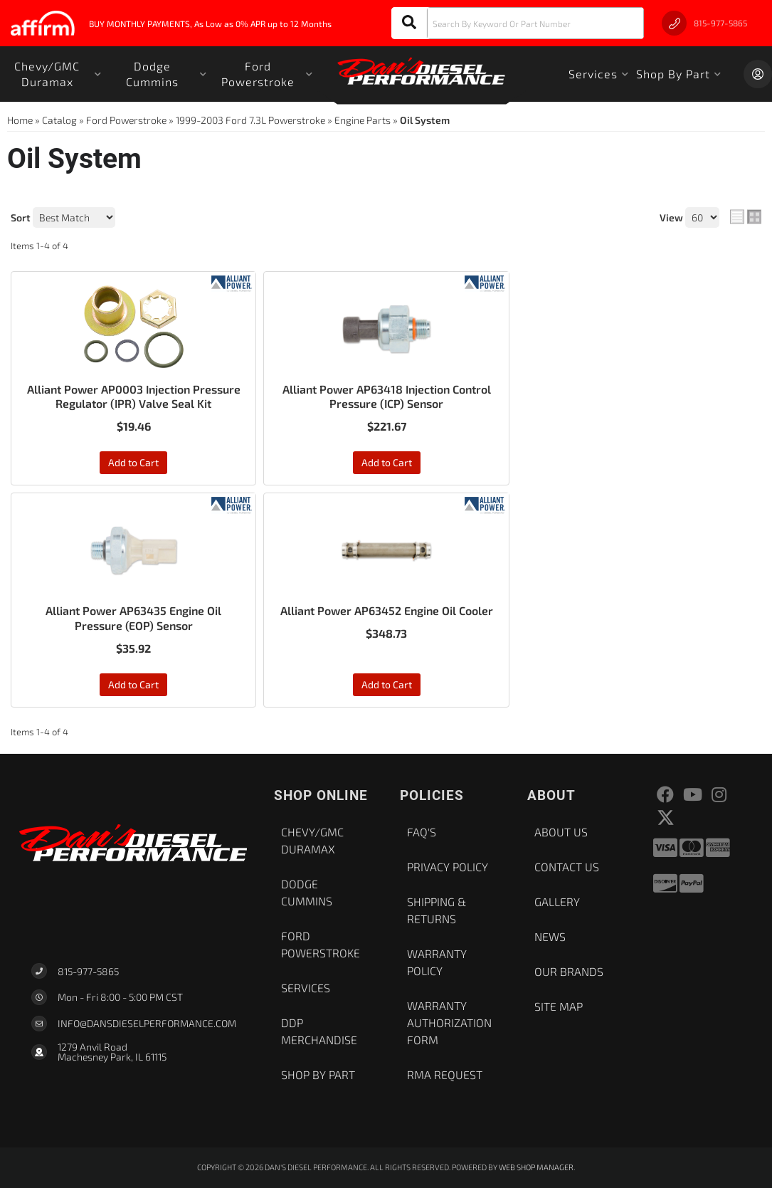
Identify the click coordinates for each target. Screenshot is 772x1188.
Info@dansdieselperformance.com (147, 1024)
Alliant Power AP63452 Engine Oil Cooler (386, 610)
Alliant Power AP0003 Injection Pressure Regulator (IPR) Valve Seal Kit (133, 396)
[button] (517, 23)
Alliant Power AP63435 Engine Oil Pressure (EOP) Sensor (133, 618)
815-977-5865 (88, 971)
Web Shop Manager (536, 1167)
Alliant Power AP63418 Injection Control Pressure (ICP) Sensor (386, 396)
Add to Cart (133, 462)
